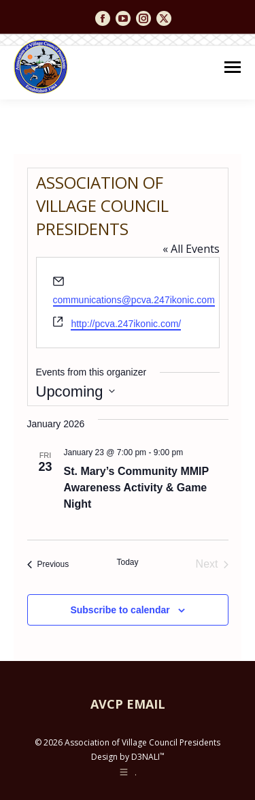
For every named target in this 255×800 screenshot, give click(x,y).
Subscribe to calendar (119, 609)
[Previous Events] (48, 564)
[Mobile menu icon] (232, 67)
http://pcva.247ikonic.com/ (126, 323)
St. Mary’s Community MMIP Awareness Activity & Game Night (136, 487)
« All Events (191, 248)
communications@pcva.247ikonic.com (134, 299)
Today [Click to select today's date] (127, 562)
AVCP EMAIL (127, 704)
